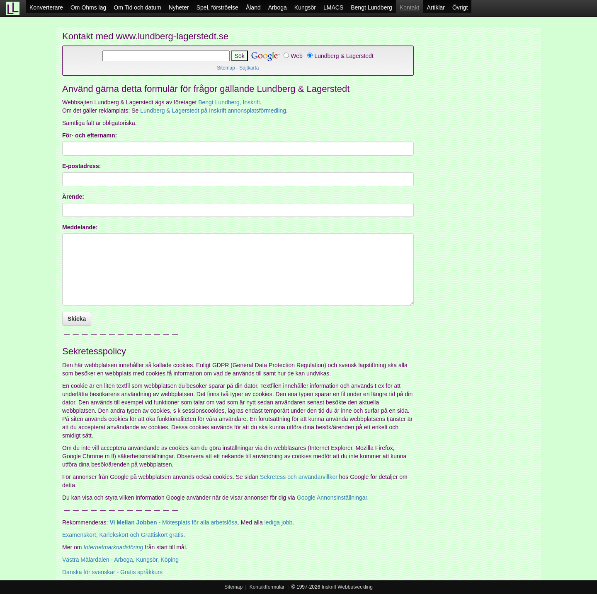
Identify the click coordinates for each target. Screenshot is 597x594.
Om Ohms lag (88, 7)
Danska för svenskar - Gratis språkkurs (112, 572)
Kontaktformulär (267, 587)
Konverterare (46, 7)
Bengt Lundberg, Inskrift (229, 102)
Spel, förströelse (217, 7)
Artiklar (436, 7)
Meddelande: (80, 227)
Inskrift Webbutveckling (347, 587)
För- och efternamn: (89, 135)
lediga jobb (279, 522)
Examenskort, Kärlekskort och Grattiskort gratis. (123, 534)
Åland (253, 7)
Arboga (277, 7)
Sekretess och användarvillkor (298, 477)
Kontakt (409, 7)
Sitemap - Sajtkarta (238, 68)
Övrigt (460, 7)
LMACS (333, 7)
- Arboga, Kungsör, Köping (120, 559)
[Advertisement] (480, 170)
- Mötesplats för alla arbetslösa (173, 522)
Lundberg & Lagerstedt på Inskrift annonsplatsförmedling (213, 110)
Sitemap (233, 587)
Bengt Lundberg (371, 7)
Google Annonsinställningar (332, 497)
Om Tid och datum (137, 7)
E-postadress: (81, 166)
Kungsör (305, 7)
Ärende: (73, 196)
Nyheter (179, 7)
